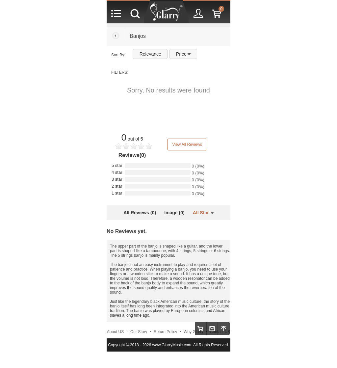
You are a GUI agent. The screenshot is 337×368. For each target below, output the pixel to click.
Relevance (150, 54)
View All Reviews (187, 144)
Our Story (138, 331)
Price (183, 54)
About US (115, 331)
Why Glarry (193, 331)
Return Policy (165, 331)
